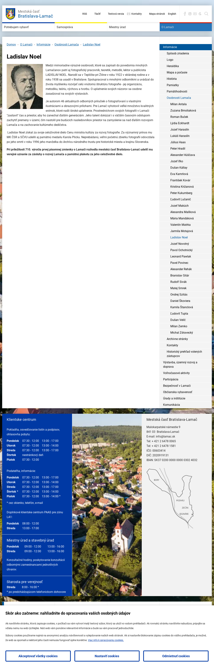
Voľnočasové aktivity (176, 384)
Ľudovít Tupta (179, 324)
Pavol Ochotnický (181, 261)
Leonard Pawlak (180, 267)
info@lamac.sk (165, 447)
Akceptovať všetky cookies (38, 656)
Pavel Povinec (179, 273)
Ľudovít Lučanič (180, 210)
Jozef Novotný (179, 254)
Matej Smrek (178, 299)
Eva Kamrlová (179, 185)
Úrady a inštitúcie (174, 409)
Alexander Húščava (182, 166)
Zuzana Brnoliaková (183, 121)
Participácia (170, 390)
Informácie (43, 55)
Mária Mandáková (182, 229)
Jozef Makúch (179, 216)
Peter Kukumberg (181, 204)
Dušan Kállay (178, 178)
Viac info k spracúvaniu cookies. (106, 640)
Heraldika (173, 77)
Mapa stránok (157, 13)
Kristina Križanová (182, 197)
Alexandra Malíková (183, 223)
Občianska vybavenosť (177, 403)
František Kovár (180, 191)
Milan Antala (178, 115)
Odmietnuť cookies (176, 656)
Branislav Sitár (179, 286)
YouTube (195, 14)
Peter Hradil (177, 159)
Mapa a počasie (177, 83)
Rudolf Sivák (178, 292)
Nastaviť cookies (107, 656)
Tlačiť (97, 13)
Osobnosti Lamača (66, 55)
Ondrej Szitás (178, 305)
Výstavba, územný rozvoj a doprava (180, 375)
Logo (170, 70)
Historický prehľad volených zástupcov (184, 365)
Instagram (190, 14)
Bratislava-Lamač (35, 13)
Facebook (185, 14)
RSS (84, 13)
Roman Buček (179, 127)
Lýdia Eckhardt (179, 134)
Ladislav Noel (91, 55)
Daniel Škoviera (180, 311)
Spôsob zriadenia (178, 64)
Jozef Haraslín (179, 140)
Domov (11, 55)
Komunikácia (171, 415)
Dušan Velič (178, 331)
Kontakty (136, 13)
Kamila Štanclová (181, 318)
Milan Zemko (178, 337)
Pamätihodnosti (177, 102)
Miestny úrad (123, 32)
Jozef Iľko (176, 172)
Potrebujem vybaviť (24, 32)
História (172, 89)
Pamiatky (173, 96)
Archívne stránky (177, 350)
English (172, 13)
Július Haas (178, 153)
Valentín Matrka (180, 235)
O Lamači (172, 32)
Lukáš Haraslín (180, 146)
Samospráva (70, 32)
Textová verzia (116, 13)
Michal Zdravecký (181, 343)
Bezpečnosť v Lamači (177, 396)
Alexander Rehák (181, 280)
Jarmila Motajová (181, 242)
